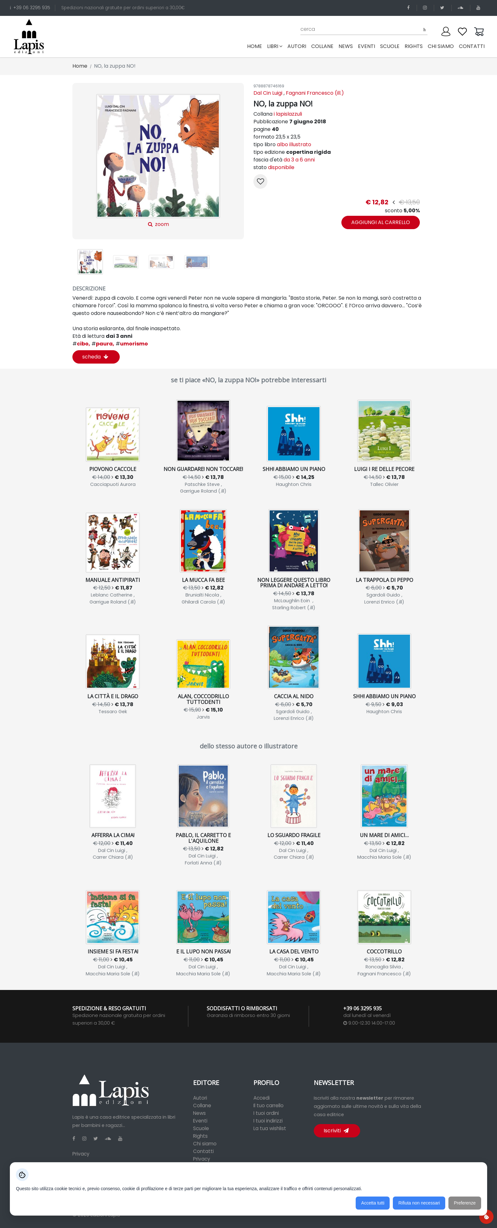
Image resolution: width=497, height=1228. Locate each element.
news (346, 46)
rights (414, 46)
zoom (158, 161)
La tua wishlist (269, 1128)
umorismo (132, 343)
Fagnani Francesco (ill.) (315, 93)
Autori (200, 1098)
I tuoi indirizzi (268, 1120)
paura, (102, 343)
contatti (472, 46)
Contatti (203, 1151)
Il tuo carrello (268, 1105)
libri (274, 46)
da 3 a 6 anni (299, 159)
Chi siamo (205, 1143)
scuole (390, 46)
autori (296, 46)
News (199, 1113)
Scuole (201, 1128)
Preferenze (464, 1202)
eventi (366, 46)
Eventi (200, 1120)
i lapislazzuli (288, 114)
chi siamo (441, 46)
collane (322, 46)
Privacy (81, 1153)
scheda (95, 356)
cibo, (81, 343)
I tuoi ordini (266, 1113)
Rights (200, 1136)
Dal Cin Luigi (267, 93)
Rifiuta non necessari (419, 1202)
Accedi (261, 1098)
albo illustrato (294, 144)
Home (256, 46)
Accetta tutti (372, 1202)
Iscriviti (336, 1130)
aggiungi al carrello (380, 222)
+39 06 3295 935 (30, 8)
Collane (202, 1105)
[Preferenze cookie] (486, 1217)
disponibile (281, 167)
